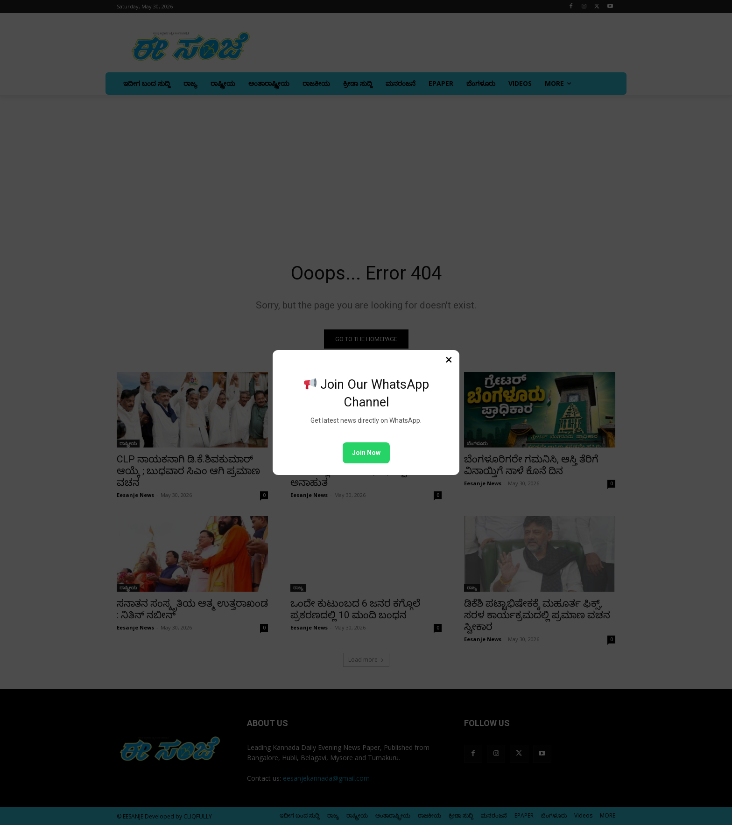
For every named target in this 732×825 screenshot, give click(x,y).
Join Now (366, 452)
